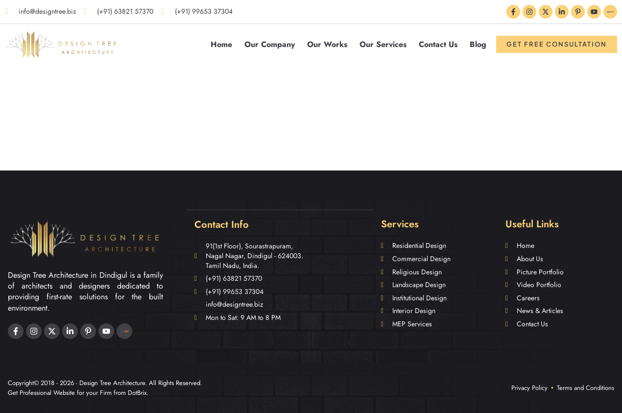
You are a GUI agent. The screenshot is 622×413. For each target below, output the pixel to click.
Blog (478, 44)
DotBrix (137, 392)
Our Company (269, 44)
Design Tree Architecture (112, 383)
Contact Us (438, 44)
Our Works (327, 44)
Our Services (383, 44)
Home (221, 44)
